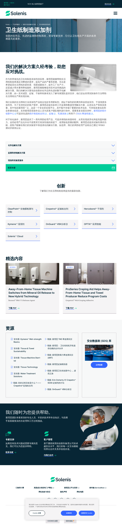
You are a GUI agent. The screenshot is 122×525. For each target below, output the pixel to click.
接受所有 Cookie (86, 513)
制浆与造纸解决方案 (29, 24)
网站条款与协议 (44, 492)
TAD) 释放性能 (84, 113)
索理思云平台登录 (71, 488)
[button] (60, 145)
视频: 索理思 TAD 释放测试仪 (59, 339)
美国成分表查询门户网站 (44, 488)
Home (8, 24)
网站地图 (80, 492)
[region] (61, 509)
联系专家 (10, 452)
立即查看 (99, 365)
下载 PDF (12, 308)
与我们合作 (49, 455)
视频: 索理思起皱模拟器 (57, 364)
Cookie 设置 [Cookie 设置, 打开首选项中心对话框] (37, 513)
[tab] (61, 145)
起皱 (52, 113)
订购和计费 (20, 488)
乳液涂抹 (63, 113)
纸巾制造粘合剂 (38, 113)
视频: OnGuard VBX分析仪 (59, 389)
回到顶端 (70, 521)
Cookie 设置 (53, 521)
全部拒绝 (69, 513)
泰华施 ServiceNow (98, 488)
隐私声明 (63, 492)
